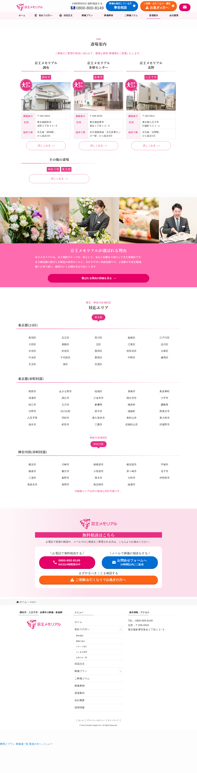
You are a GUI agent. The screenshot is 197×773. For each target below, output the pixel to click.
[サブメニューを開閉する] (121, 629)
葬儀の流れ (81, 642)
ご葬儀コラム (82, 680)
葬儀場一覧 (22, 746)
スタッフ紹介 (82, 648)
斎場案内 (80, 695)
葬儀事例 (80, 687)
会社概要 (80, 702)
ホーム (78, 622)
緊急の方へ (35, 746)
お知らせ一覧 (82, 659)
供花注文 (80, 666)
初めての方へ (99, 629)
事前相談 (80, 636)
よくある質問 (82, 653)
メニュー (48, 746)
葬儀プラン (99, 673)
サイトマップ (113, 722)
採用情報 (80, 709)
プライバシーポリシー (96, 722)
